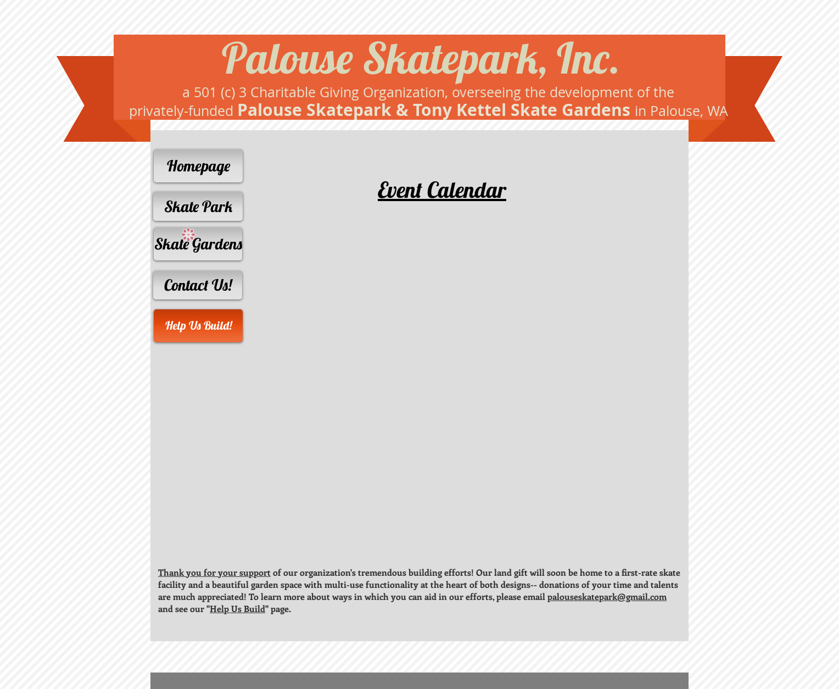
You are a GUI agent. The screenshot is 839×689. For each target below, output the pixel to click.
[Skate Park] (198, 206)
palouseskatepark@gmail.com (607, 596)
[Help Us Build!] (198, 325)
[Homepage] (198, 165)
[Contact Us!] (197, 285)
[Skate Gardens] (198, 243)
